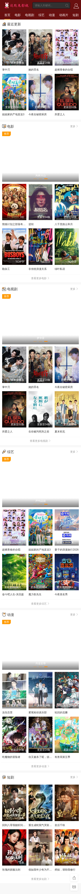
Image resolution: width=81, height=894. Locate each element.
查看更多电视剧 (40, 440)
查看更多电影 (40, 278)
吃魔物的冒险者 (11, 757)
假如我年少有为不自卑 (41, 869)
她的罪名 (34, 69)
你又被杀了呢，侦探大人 (43, 757)
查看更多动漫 (40, 766)
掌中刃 (6, 69)
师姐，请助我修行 (65, 869)
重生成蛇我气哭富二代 (41, 825)
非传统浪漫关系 (38, 269)
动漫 (52, 15)
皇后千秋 (60, 825)
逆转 (31, 224)
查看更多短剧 (40, 879)
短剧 (76, 15)
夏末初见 (60, 431)
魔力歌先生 (35, 594)
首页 (7, 15)
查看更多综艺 (40, 603)
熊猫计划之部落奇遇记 (15, 224)
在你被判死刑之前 (39, 431)
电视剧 (29, 15)
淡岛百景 (7, 712)
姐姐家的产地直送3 (13, 114)
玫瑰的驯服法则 (11, 869)
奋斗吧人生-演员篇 (13, 594)
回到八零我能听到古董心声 (17, 825)
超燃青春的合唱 (64, 69)
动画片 (63, 15)
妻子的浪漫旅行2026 (67, 549)
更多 (74, 126)
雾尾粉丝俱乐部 (38, 712)
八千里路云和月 (64, 224)
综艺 (41, 15)
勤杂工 (6, 269)
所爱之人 (60, 114)
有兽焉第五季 (62, 757)
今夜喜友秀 (61, 594)
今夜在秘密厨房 (38, 114)
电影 (18, 15)
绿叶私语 (60, 269)
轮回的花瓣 (61, 712)
